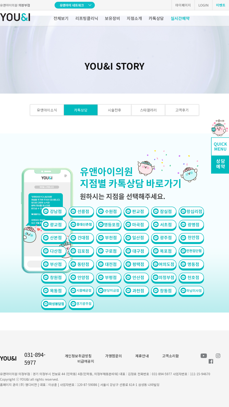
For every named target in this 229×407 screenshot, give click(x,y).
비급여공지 (85, 361)
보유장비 (112, 18)
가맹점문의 (113, 355)
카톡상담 (156, 18)
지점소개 (134, 18)
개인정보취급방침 (78, 355)
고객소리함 (170, 355)
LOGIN (203, 5)
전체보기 (61, 18)
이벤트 (220, 5)
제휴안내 (142, 355)
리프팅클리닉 (86, 18)
